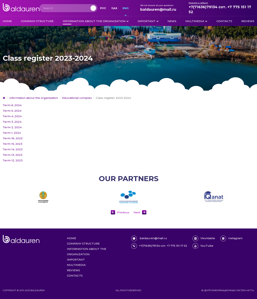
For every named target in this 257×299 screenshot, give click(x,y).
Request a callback (198, 3)
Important (146, 21)
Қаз (114, 8)
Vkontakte (204, 238)
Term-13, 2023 (12, 155)
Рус (103, 8)
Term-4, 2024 (12, 116)
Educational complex (77, 98)
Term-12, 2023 (12, 160)
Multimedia (194, 21)
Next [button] (136, 212)
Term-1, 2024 (12, 132)
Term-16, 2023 (12, 138)
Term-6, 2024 (12, 105)
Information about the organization (94, 21)
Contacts (224, 21)
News (172, 21)
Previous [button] (123, 212)
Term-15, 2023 (12, 143)
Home (7, 21)
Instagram (231, 238)
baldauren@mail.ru (158, 9)
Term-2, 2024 (12, 127)
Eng (126, 8)
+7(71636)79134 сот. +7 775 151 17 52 (220, 9)
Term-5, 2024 (12, 110)
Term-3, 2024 (12, 121)
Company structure (37, 21)
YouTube (203, 246)
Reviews (247, 21)
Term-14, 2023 (12, 149)
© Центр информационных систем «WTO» (227, 290)
